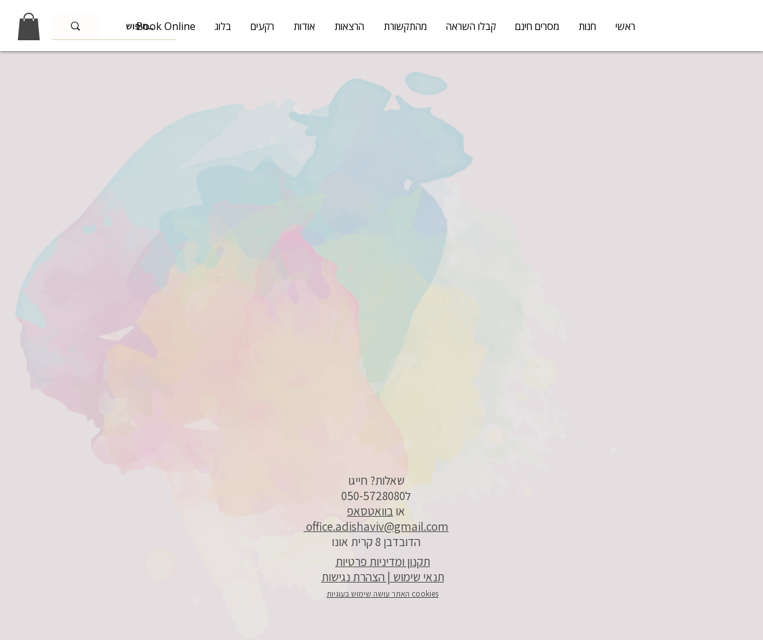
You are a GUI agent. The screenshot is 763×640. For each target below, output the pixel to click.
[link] (28, 26)
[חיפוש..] (75, 26)
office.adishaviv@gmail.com (376, 526)
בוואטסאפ (370, 511)
